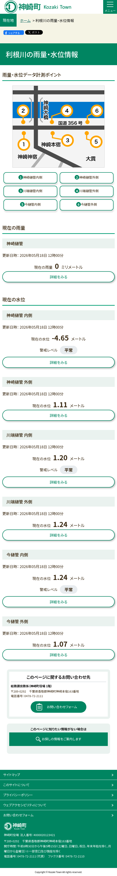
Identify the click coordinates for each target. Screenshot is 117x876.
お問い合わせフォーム (62, 706)
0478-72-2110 (75, 856)
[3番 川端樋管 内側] (30, 191)
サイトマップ (11, 774)
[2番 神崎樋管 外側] (87, 177)
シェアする (14, 33)
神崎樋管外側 (87, 177)
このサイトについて (16, 784)
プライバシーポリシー (18, 795)
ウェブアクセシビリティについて (24, 805)
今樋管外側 (86, 204)
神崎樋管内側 (30, 177)
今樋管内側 (30, 204)
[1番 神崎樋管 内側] (30, 177)
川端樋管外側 (87, 191)
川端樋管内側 (30, 191)
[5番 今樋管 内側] (30, 205)
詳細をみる (58, 277)
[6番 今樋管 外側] (87, 205)
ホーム (25, 20)
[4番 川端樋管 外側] (87, 191)
